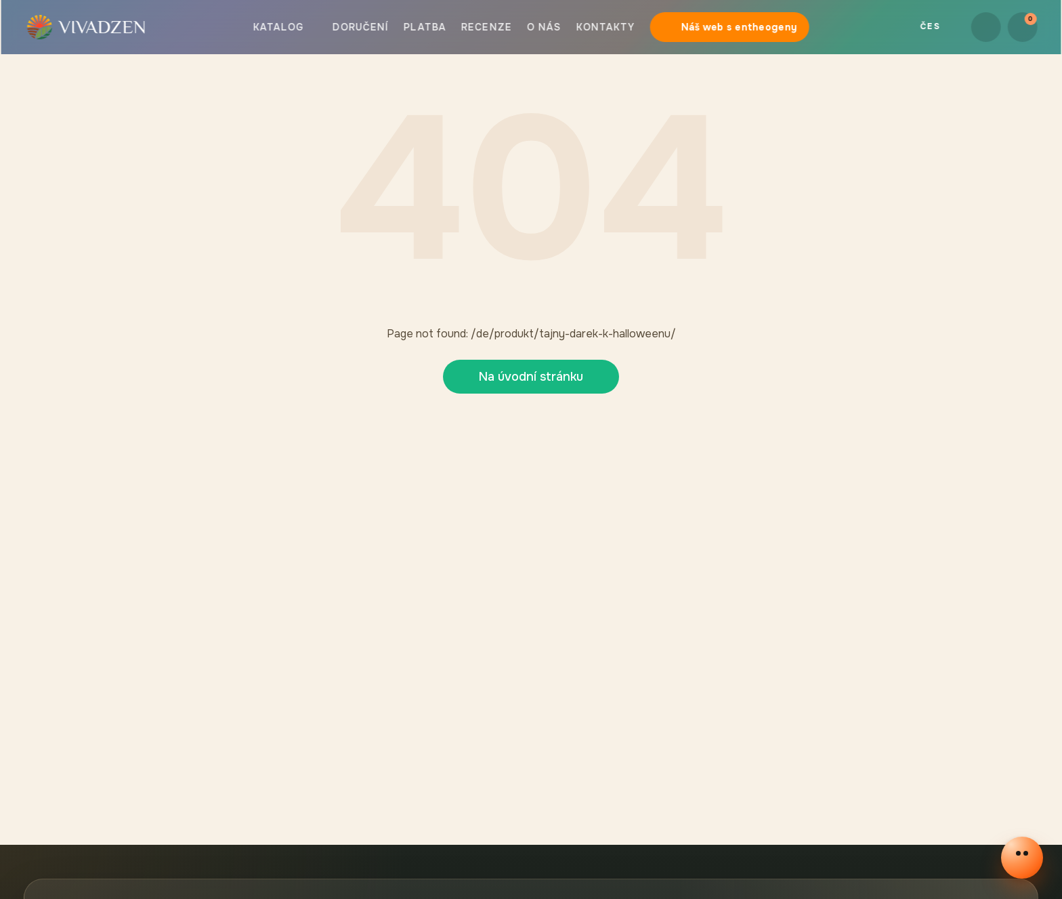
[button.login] (987, 27)
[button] (85, 27)
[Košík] (1023, 27)
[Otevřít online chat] (1022, 858)
